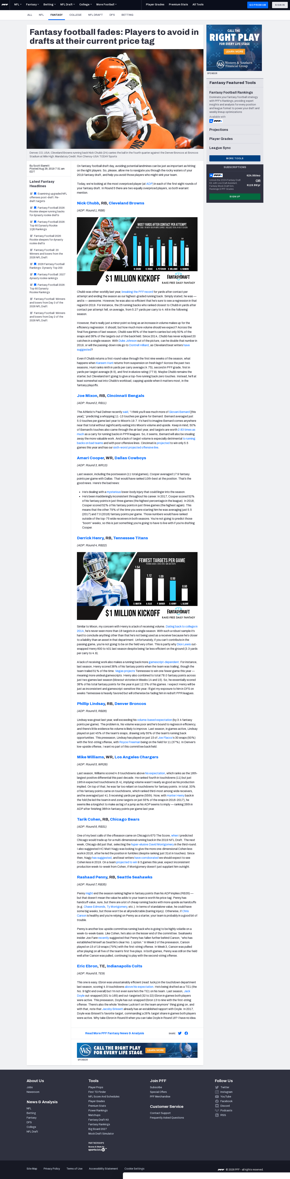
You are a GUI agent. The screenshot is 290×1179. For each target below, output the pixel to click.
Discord (225, 1106)
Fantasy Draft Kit (98, 1119)
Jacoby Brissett (112, 1009)
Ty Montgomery (117, 906)
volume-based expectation (154, 719)
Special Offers (158, 1092)
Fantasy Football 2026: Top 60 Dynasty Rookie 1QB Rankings (47, 226)
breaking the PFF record (137, 291)
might (89, 893)
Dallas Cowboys (130, 458)
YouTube (225, 1096)
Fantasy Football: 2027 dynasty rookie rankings (47, 276)
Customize (259, 1157)
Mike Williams (90, 757)
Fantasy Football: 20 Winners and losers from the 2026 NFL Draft (46, 254)
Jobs (30, 1087)
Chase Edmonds (94, 906)
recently (103, 937)
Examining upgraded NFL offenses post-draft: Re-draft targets (48, 197)
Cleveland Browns (126, 203)
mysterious (114, 492)
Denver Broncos (130, 704)
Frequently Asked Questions (167, 1117)
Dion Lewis (184, 644)
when (174, 835)
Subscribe (156, 1087)
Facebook (226, 1101)
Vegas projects (125, 671)
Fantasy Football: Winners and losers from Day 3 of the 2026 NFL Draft (47, 303)
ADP (149, 183)
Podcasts (226, 1110)
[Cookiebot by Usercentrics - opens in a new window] (24, 1172)
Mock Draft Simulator (101, 1133)
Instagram (226, 1092)
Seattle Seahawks (134, 877)
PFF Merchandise (160, 1096)
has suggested (102, 857)
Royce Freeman (129, 742)
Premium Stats (97, 1106)
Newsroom (33, 1092)
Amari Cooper (90, 458)
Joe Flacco (165, 737)
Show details (57, 1171)
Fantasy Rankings (99, 1124)
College (75, 15)
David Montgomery (161, 844)
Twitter (224, 1087)
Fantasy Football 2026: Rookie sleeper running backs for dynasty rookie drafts (47, 211)
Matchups (94, 1115)
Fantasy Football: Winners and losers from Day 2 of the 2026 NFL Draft (47, 317)
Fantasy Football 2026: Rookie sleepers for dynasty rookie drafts (46, 240)
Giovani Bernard (179, 411)
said (125, 411)
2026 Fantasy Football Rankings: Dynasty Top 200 (47, 266)
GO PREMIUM (257, 5)
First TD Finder (97, 1092)
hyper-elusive (139, 844)
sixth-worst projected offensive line (135, 447)
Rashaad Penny (92, 877)
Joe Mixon (87, 396)
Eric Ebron (87, 966)
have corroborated (146, 857)
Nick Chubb (88, 203)
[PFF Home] (4, 5)
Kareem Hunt (104, 363)
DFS (112, 15)
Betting (127, 15)
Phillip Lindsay (91, 704)
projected (163, 443)
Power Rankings (98, 1110)
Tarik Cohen (88, 819)
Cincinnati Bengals (125, 396)
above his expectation (139, 986)
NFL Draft (95, 15)
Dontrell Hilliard (139, 345)
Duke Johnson (128, 340)
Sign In (280, 5)
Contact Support (160, 1113)
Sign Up (235, 196)
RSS (223, 1115)
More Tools (235, 158)
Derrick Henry (90, 538)
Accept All (259, 1145)
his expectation (155, 773)
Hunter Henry (175, 795)
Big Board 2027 (97, 1129)
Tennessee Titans (130, 538)
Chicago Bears (124, 819)
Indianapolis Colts (124, 966)
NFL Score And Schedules (103, 1096)
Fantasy (57, 14)
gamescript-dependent (164, 662)
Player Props (95, 1087)
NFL (41, 15)
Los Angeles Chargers (136, 757)
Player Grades (96, 1101)
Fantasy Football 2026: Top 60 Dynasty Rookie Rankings (47, 289)
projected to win (126, 862)
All (29, 15)
